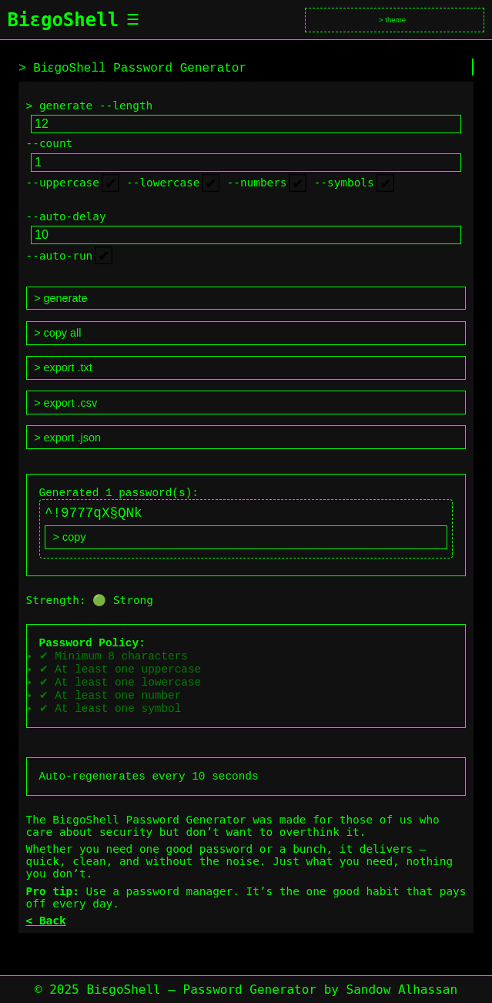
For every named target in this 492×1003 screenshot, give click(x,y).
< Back (46, 938)
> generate (60, 298)
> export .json (67, 437)
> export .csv (65, 403)
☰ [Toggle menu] (132, 20)
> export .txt (63, 367)
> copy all (57, 333)
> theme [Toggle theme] (392, 19)
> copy (69, 542)
